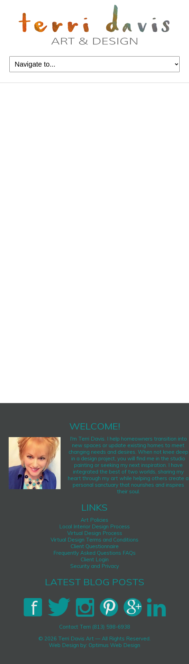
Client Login (95, 559)
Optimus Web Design (114, 645)
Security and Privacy (94, 566)
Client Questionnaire (95, 546)
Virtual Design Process (94, 533)
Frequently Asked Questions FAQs (94, 553)
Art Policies (94, 520)
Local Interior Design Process (94, 526)
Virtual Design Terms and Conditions (94, 539)
